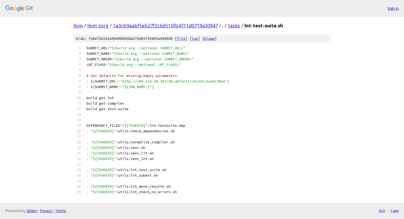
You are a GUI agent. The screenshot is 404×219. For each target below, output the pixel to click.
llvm (78, 25)
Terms (60, 210)
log (195, 38)
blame (209, 38)
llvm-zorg (98, 25)
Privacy (46, 210)
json (394, 210)
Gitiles (32, 210)
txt (382, 210)
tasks (234, 25)
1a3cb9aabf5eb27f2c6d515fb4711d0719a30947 (165, 25)
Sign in (393, 8)
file (181, 38)
